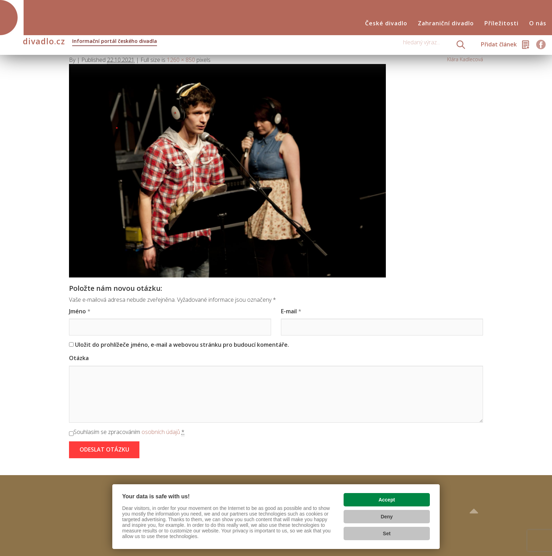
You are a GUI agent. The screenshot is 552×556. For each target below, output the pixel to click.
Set (387, 533)
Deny (387, 516)
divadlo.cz (90, 42)
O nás (537, 23)
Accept (386, 500)
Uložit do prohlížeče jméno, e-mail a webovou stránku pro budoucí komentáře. (182, 345)
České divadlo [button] (386, 23)
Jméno (77, 311)
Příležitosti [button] (501, 23)
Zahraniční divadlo (446, 23)
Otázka (79, 358)
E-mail (289, 311)
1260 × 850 (181, 60)
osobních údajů (161, 432)
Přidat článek (499, 44)
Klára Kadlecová (465, 59)
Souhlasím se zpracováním (129, 432)
